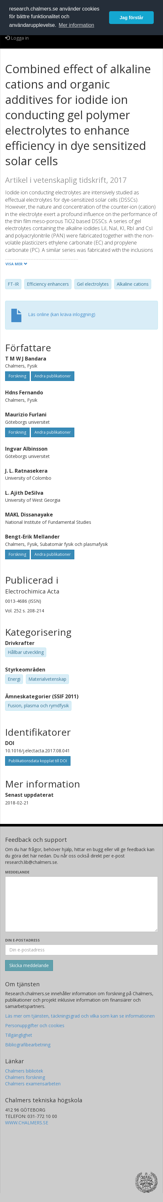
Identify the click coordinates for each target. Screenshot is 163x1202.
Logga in (17, 38)
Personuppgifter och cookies (34, 1025)
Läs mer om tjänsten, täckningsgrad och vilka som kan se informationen (80, 1016)
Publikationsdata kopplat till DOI (38, 761)
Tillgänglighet (18, 1035)
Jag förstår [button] (131, 17)
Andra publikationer (52, 376)
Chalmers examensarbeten (33, 1084)
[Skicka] (29, 965)
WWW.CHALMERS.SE (26, 1123)
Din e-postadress (22, 940)
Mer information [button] (76, 25)
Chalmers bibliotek (24, 1071)
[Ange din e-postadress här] (81, 949)
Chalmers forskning (25, 1077)
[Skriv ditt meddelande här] (81, 904)
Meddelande (17, 872)
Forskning (17, 376)
